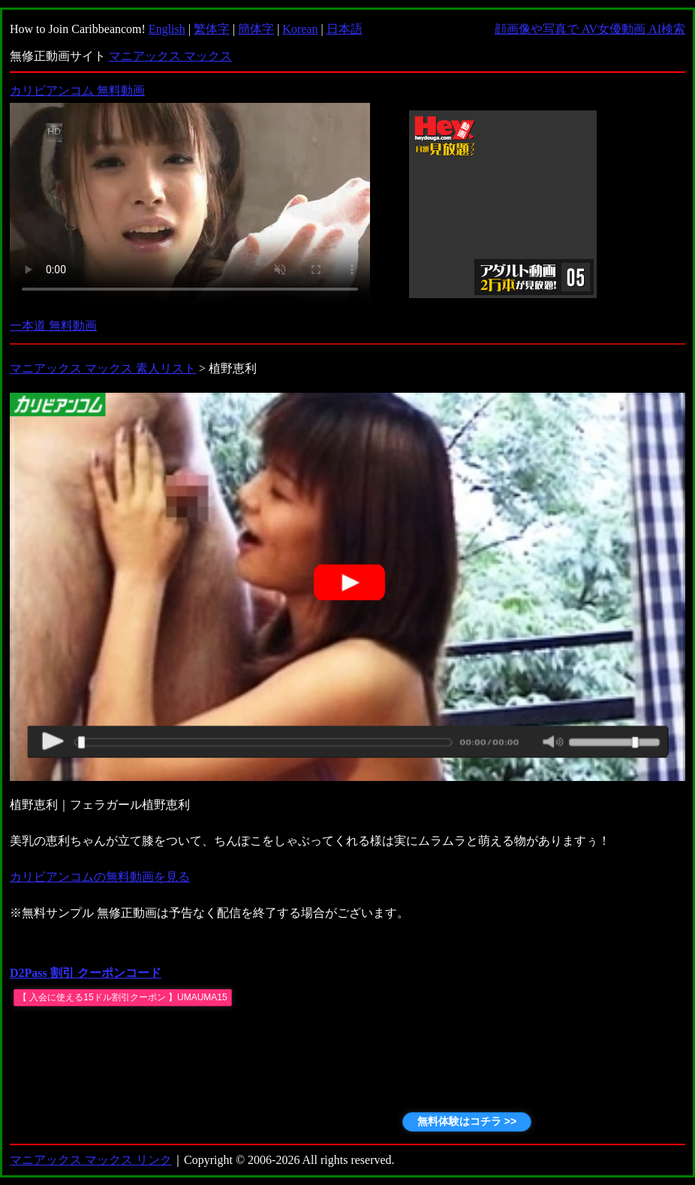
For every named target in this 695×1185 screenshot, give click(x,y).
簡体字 (256, 29)
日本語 (344, 29)
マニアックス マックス (170, 56)
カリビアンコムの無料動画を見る (100, 876)
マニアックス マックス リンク (91, 1159)
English (167, 29)
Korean (299, 29)
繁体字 (212, 29)
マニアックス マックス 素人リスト (103, 368)
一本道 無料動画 (53, 325)
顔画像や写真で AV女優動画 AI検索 (590, 29)
